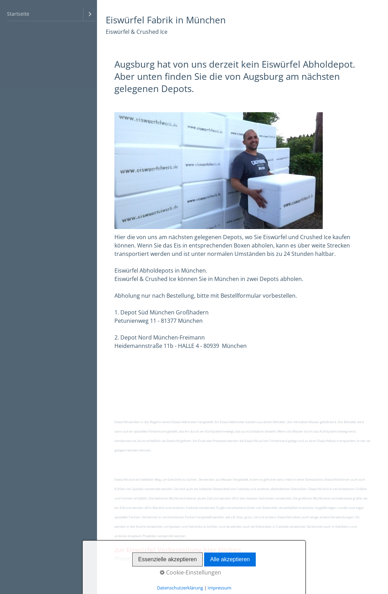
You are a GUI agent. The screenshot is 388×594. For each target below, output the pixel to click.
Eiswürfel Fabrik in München (166, 20)
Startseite (18, 13)
